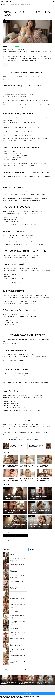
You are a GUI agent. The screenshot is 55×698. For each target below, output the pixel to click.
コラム (7, 21)
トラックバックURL (6, 538)
